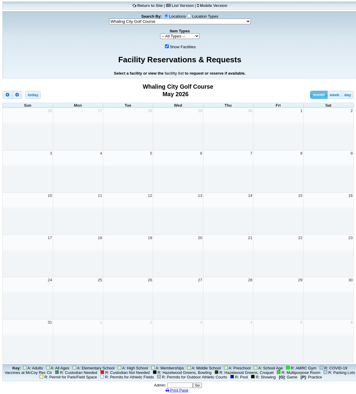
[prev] (7, 95)
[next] (17, 95)
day (347, 95)
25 (100, 280)
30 (250, 110)
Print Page (177, 390)
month (319, 95)
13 (200, 195)
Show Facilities (183, 47)
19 (150, 238)
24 (50, 280)
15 (300, 195)
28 (150, 110)
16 (351, 195)
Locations (177, 16)
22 (300, 238)
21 (250, 238)
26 (50, 110)
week (334, 95)
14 (250, 195)
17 (50, 238)
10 (50, 195)
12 (150, 195)
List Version (183, 5)
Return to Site (150, 5)
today (33, 95)
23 (351, 238)
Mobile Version (213, 5)
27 (100, 110)
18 (100, 238)
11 (100, 195)
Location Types (205, 16)
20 (200, 238)
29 (200, 110)
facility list (174, 73)
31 (50, 322)
